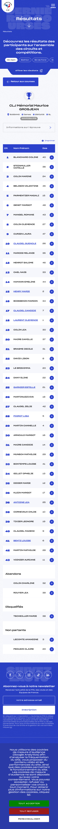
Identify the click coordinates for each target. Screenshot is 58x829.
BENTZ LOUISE (22, 541)
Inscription (29, 710)
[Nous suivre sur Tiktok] (38, 675)
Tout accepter (29, 803)
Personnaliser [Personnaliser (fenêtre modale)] (29, 819)
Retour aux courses (21, 81)
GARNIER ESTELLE (24, 387)
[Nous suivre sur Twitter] (20, 675)
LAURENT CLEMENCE (25, 320)
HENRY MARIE (21, 292)
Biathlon (25, 60)
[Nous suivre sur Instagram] (29, 675)
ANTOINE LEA (21, 502)
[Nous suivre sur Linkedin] (48, 675)
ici (11, 727)
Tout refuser (29, 811)
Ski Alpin (11, 60)
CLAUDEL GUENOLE (24, 244)
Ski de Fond (40, 60)
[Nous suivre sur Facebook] (10, 675)
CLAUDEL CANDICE (24, 311)
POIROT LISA (21, 416)
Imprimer (48, 141)
